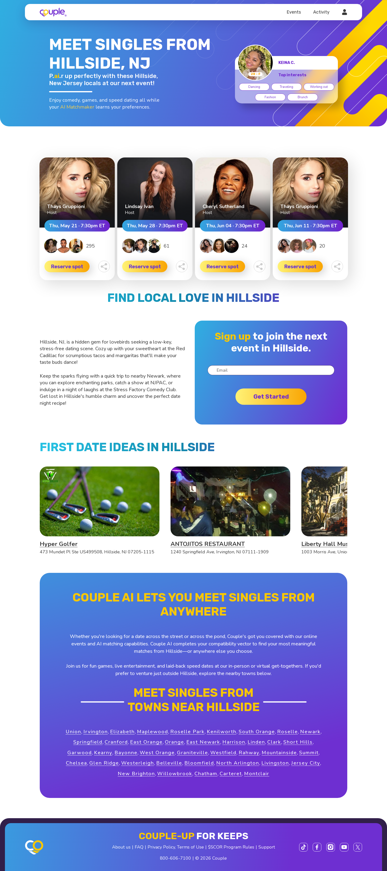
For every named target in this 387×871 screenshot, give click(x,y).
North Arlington (237, 763)
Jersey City (305, 763)
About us (121, 847)
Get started (271, 396)
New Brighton (136, 773)
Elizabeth (122, 731)
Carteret (231, 773)
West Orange (157, 752)
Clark (274, 742)
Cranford (116, 742)
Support (266, 847)
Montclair (256, 773)
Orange (174, 742)
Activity (321, 12)
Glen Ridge (104, 763)
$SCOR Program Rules (231, 847)
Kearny (103, 752)
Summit (309, 752)
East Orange (146, 742)
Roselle (287, 731)
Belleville (169, 763)
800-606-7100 (175, 858)
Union (73, 731)
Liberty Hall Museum (331, 544)
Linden (256, 742)
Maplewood (152, 731)
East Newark (203, 742)
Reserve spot (67, 267)
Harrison (233, 742)
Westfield (223, 752)
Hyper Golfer (58, 544)
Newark (310, 731)
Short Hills (298, 742)
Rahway (249, 752)
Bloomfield (199, 763)
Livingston (275, 763)
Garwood (79, 752)
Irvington (95, 731)
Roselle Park (187, 731)
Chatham (205, 773)
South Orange (257, 731)
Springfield (87, 742)
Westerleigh (137, 763)
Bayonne (126, 752)
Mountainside (279, 752)
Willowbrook (174, 773)
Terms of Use (190, 847)
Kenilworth (221, 731)
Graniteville (192, 752)
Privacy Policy (161, 847)
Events (294, 12)
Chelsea (76, 763)
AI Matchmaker (77, 107)
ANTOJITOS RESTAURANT (208, 544)
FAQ (139, 847)
